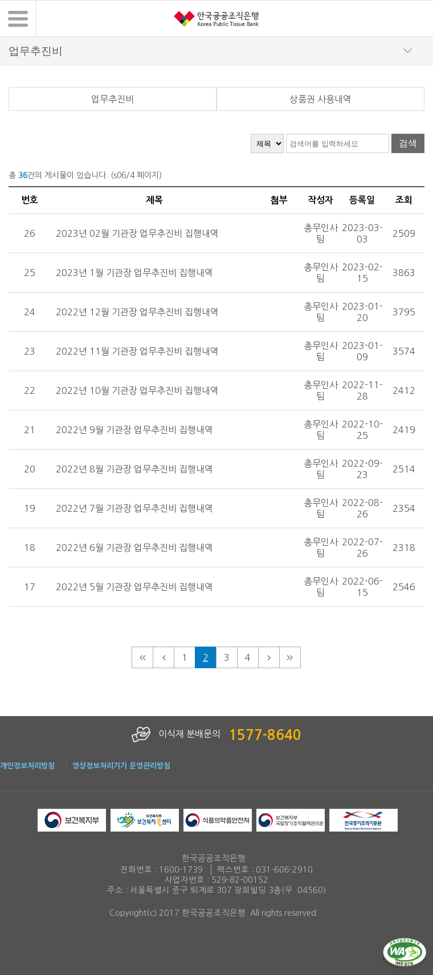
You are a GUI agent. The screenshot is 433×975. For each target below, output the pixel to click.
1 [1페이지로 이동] (184, 657)
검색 (408, 143)
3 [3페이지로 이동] (227, 657)
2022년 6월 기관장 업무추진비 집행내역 (134, 547)
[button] (18, 18)
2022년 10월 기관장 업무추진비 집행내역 (137, 390)
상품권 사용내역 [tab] (320, 99)
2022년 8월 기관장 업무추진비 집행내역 (134, 469)
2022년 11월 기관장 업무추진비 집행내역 (137, 351)
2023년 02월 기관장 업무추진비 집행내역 (137, 233)
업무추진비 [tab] (112, 99)
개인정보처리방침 (27, 766)
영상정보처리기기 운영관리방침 (121, 766)
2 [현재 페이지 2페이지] (206, 657)
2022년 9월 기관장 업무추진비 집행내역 (134, 429)
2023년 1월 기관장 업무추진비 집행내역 (134, 272)
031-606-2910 (284, 870)
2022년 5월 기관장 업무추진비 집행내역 (134, 586)
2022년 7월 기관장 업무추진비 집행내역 (134, 508)
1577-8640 (264, 735)
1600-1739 (181, 870)
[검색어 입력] (337, 143)
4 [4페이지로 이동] (248, 657)
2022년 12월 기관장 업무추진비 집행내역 (137, 311)
